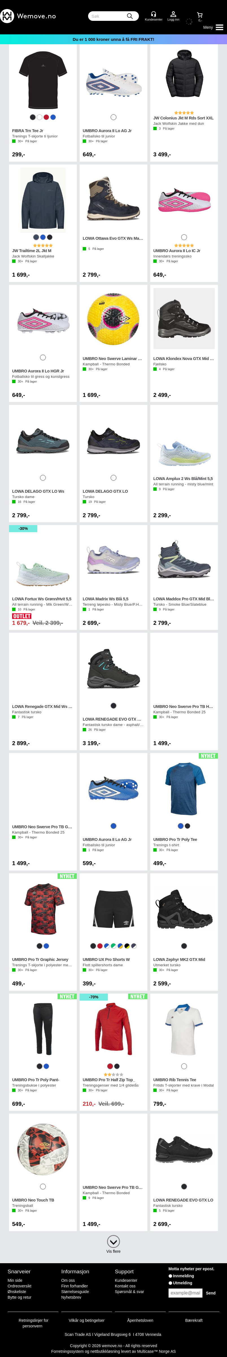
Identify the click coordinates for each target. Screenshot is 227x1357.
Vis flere (113, 1251)
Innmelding (183, 1276)
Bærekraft (193, 1320)
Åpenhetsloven (140, 1320)
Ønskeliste (17, 1291)
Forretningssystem (67, 1351)
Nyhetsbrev (71, 1297)
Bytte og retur (19, 1297)
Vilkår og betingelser (87, 1320)
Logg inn (173, 14)
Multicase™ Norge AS (156, 1351)
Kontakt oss (125, 1286)
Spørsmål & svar (129, 1291)
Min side (15, 1280)
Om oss (68, 1280)
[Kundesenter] (153, 14)
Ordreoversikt (19, 1286)
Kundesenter (126, 1280)
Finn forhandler (74, 1286)
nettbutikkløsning (105, 1351)
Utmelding (182, 1283)
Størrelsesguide (75, 1291)
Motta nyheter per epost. (192, 1269)
